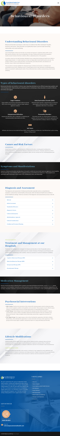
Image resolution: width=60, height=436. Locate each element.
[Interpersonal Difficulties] (15, 111)
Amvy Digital (16, 433)
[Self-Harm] (30, 125)
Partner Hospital (36, 384)
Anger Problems (15, 100)
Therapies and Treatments (38, 396)
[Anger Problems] (15, 97)
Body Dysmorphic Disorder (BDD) (45, 100)
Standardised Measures (12, 207)
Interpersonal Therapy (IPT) (13, 264)
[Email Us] (2, 425)
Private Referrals (36, 390)
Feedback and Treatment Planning (15, 224)
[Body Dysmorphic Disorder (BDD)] (44, 97)
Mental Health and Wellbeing (38, 394)
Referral (9, 200)
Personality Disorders (44, 114)
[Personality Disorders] (44, 111)
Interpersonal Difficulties (15, 114)
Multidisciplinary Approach (13, 217)
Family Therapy (9, 311)
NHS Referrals (35, 388)
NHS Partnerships (36, 392)
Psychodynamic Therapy (12, 268)
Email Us (6, 424)
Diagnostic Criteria (11, 210)
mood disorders (29, 61)
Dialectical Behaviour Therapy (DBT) (16, 261)
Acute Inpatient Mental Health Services (40, 386)
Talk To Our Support (6, 418)
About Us (34, 381)
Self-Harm (30, 128)
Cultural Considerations (13, 220)
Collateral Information (12, 213)
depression (50, 285)
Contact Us (34, 399)
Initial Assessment (11, 203)
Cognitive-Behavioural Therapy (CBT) (16, 258)
